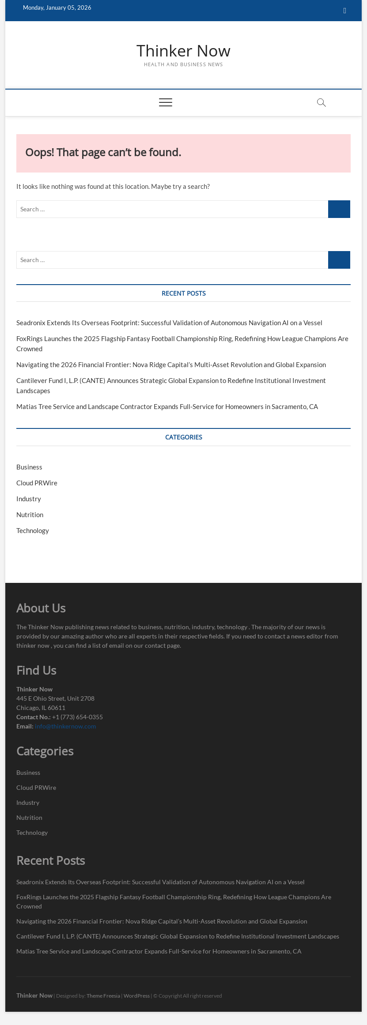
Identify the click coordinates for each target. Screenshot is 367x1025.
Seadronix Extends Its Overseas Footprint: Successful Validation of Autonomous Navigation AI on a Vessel (169, 323)
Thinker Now (183, 50)
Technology (32, 530)
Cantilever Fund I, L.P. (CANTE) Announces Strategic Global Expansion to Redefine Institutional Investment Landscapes (177, 936)
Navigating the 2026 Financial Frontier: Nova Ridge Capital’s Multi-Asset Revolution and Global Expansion (171, 364)
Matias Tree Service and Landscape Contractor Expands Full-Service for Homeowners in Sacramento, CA (167, 406)
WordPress (137, 995)
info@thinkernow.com (65, 726)
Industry (28, 499)
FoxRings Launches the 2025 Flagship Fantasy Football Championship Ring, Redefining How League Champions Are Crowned (173, 901)
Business (29, 467)
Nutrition (29, 514)
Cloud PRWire (36, 483)
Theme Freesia (103, 995)
